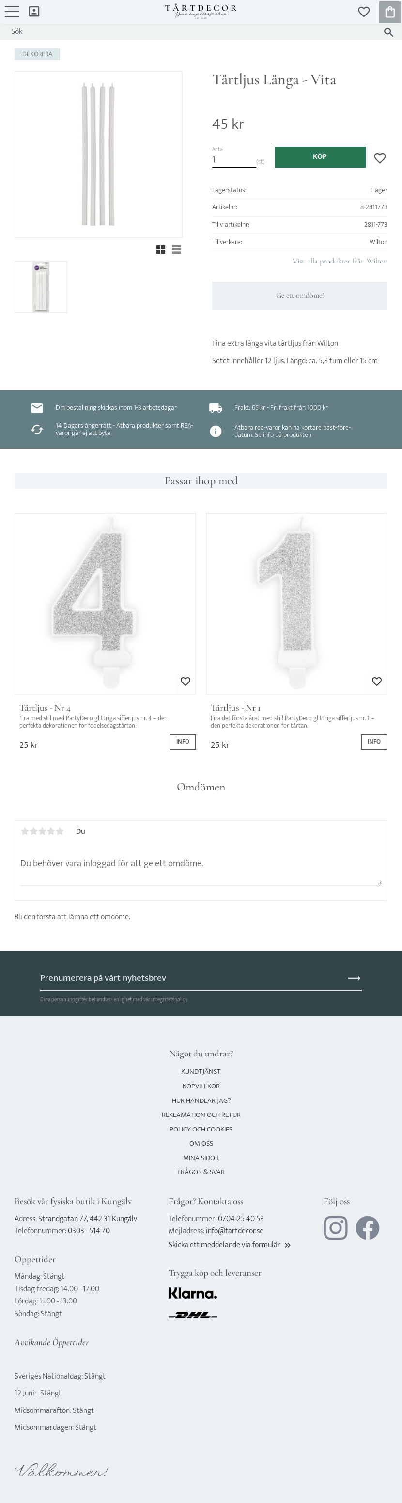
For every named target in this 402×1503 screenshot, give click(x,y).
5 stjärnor (59, 831)
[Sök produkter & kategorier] (191, 32)
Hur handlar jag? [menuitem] (201, 1101)
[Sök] (388, 32)
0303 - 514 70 (89, 1231)
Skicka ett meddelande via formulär (231, 1245)
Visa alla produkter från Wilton (340, 261)
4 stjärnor (50, 831)
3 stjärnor (42, 831)
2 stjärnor (33, 831)
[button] (12, 16)
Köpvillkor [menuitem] (201, 1086)
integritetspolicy (169, 999)
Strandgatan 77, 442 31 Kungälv (87, 1218)
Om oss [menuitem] (201, 1143)
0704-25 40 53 (241, 1218)
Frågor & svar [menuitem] (201, 1172)
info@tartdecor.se (234, 1231)
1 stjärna (24, 831)
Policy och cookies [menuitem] (201, 1129)
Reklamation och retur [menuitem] (201, 1115)
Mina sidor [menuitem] (34, 11)
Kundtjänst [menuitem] (201, 1072)
